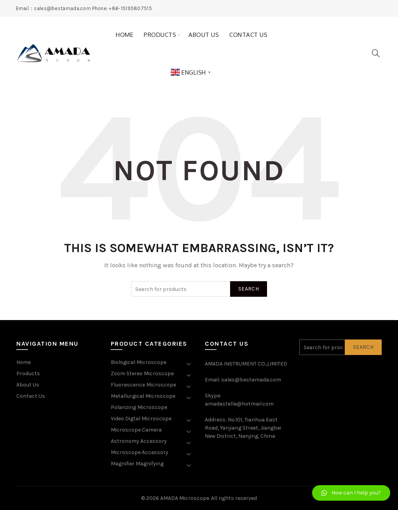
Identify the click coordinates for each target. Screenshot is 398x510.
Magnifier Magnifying (137, 463)
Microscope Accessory (139, 452)
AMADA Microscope (184, 498)
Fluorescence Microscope (143, 384)
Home (124, 34)
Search (248, 288)
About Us (204, 34)
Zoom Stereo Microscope (142, 373)
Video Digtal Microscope (141, 418)
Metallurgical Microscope (143, 396)
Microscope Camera (136, 429)
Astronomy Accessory (139, 441)
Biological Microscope (138, 362)
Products (160, 34)
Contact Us (248, 34)
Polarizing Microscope (139, 407)
